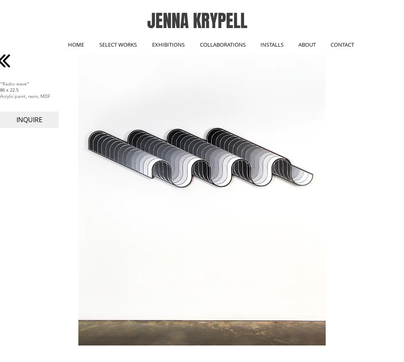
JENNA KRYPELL (197, 21)
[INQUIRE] (29, 119)
